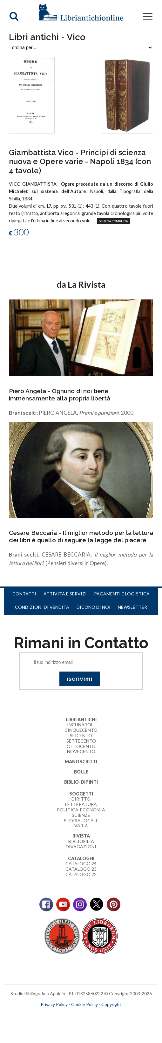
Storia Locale (81, 820)
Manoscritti (81, 761)
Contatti (24, 593)
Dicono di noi (94, 607)
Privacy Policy (54, 1004)
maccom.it (62, 1014)
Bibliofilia (81, 841)
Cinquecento (81, 730)
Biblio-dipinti (81, 782)
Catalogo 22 (81, 874)
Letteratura (81, 804)
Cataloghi (81, 858)
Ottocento (81, 746)
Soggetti (81, 793)
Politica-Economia (81, 809)
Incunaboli (81, 724)
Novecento (81, 751)
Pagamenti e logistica (122, 593)
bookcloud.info (93, 1014)
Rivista (81, 835)
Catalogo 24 (81, 863)
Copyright (111, 1004)
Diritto (81, 799)
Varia (81, 825)
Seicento (81, 735)
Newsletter (132, 607)
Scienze (81, 815)
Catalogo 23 (81, 869)
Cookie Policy (84, 1004)
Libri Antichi (81, 719)
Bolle (81, 771)
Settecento (81, 741)
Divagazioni (81, 846)
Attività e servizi (65, 593)
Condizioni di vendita (42, 607)
